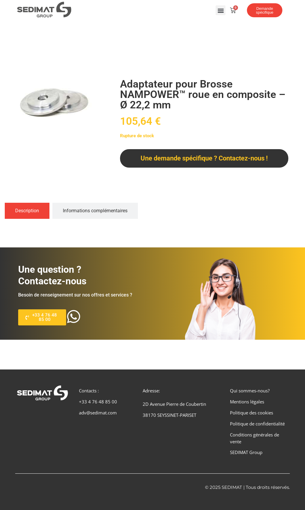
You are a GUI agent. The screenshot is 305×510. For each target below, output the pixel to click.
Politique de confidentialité (257, 424)
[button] (220, 10)
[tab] (27, 211)
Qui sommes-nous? (250, 391)
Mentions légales (247, 402)
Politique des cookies (251, 413)
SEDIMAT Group (246, 452)
